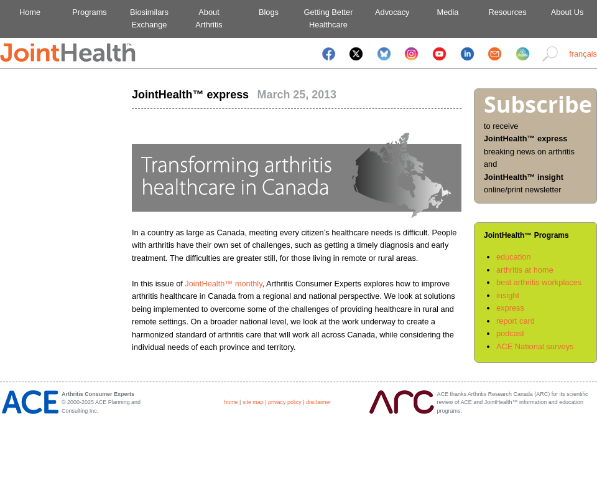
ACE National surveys (534, 346)
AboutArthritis (208, 18)
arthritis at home (524, 270)
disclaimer (318, 402)
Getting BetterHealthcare (328, 18)
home (231, 402)
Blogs (269, 12)
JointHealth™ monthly (223, 283)
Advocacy (388, 12)
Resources (507, 12)
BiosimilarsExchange (149, 18)
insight (507, 295)
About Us (567, 12)
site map (253, 402)
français (583, 54)
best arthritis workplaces (538, 282)
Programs (89, 12)
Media (448, 12)
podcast (510, 333)
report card (515, 321)
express (510, 308)
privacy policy (285, 402)
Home (29, 12)
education (513, 256)
